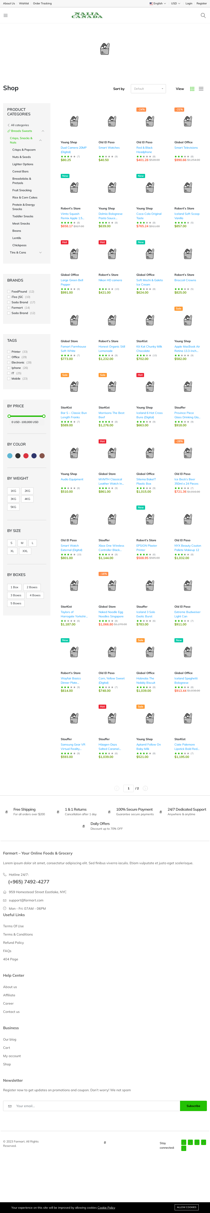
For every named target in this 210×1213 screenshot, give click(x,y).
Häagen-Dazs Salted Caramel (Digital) (109, 749)
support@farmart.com (26, 900)
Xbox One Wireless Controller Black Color (111, 550)
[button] (148, 88)
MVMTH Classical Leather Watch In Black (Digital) (110, 483)
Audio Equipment (72, 479)
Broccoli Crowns (185, 280)
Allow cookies (186, 1207)
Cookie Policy (106, 1207)
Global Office (183, 142)
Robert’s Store (71, 208)
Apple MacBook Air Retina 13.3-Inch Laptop (187, 351)
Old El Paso (107, 142)
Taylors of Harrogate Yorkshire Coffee (74, 616)
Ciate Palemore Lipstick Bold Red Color (185, 749)
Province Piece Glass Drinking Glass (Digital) (187, 417)
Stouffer (179, 407)
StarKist (141, 341)
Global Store (69, 341)
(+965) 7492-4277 (28, 881)
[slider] (9, 416)
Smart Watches (109, 147)
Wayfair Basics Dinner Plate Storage (71, 682)
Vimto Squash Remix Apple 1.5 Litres (71, 218)
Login (189, 3)
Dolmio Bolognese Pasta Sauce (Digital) (111, 218)
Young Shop (69, 142)
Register (202, 3)
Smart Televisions (186, 147)
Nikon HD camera (110, 280)
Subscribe (193, 1106)
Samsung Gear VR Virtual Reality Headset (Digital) (73, 749)
